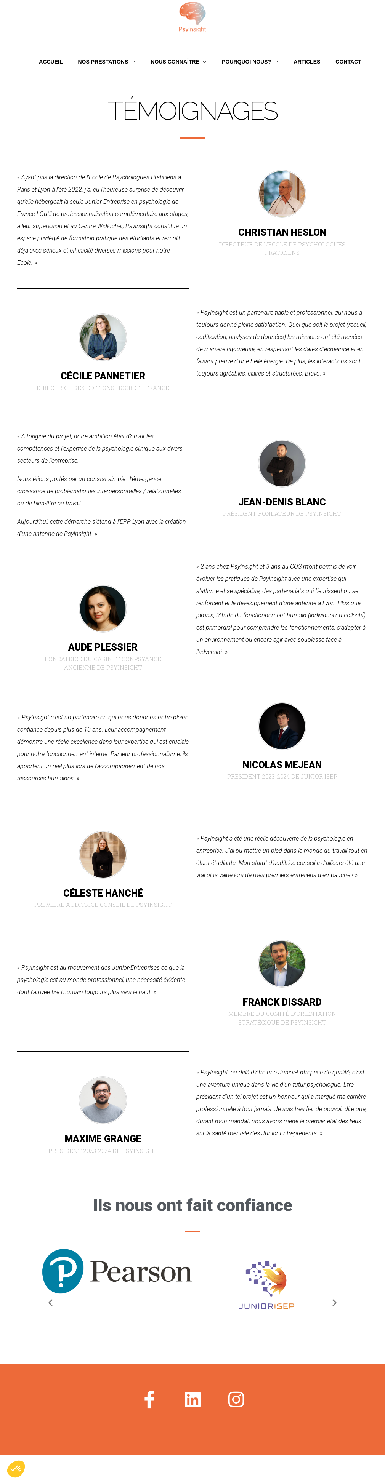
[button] (50, 1303)
